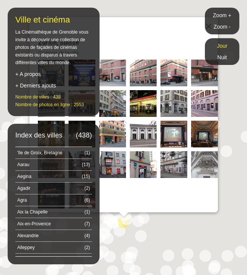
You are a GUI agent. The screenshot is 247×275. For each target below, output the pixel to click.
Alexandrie (53, 235)
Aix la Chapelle (53, 212)
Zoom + (222, 15)
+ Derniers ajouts (35, 85)
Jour (222, 46)
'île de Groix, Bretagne (53, 153)
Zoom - (222, 27)
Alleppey (53, 247)
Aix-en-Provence (53, 224)
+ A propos (28, 74)
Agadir (53, 188)
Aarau (53, 164)
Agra (53, 200)
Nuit (222, 57)
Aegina (53, 176)
